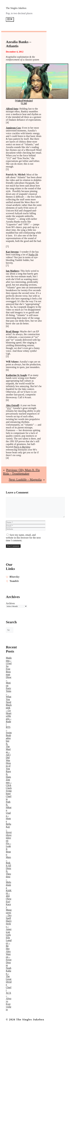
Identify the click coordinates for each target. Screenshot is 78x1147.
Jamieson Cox (13, 127)
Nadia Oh (33, 254)
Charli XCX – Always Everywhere (8, 998)
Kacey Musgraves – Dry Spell (9, 911)
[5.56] (24, 103)
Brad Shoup (12, 331)
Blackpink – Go (9, 708)
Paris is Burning (22, 447)
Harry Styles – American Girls (9, 928)
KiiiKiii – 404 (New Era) (8, 896)
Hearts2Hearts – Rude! (8, 719)
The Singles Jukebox (16, 8)
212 (9, 408)
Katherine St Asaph (16, 375)
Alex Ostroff (12, 405)
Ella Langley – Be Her (9, 943)
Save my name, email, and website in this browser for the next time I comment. (23, 538)
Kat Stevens (12, 251)
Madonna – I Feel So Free (9, 663)
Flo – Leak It (8, 846)
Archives (9, 603)
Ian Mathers (12, 271)
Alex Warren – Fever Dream (8, 958)
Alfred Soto (12, 108)
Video (19, 100)
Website (28, 100)
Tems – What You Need (8, 696)
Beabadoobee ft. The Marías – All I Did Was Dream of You (8, 752)
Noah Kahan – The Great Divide (8, 976)
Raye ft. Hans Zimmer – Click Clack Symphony (9, 782)
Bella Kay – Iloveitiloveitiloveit (9, 832)
